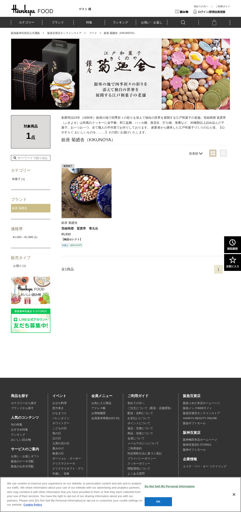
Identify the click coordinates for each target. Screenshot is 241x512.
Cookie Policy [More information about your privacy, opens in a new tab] (32, 504)
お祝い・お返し (152, 22)
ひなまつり (59, 413)
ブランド (58, 22)
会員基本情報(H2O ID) (105, 418)
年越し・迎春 (60, 473)
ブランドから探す (22, 408)
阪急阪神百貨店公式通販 (25, 33)
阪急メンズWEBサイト (197, 408)
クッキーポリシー (139, 463)
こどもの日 (59, 428)
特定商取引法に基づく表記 (145, 453)
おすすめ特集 (19, 429)
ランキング (120, 22)
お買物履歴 (98, 413)
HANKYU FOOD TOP (32, 10)
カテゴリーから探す (24, 403)
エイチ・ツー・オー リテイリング (204, 466)
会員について (136, 438)
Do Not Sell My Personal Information (170, 486)
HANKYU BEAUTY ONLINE (200, 418)
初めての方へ (201, 6)
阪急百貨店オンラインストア (64, 33)
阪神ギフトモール (194, 449)
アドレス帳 (98, 408)
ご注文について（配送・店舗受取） (150, 408)
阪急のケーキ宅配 (22, 461)
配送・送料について (140, 413)
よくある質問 (136, 473)
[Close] (234, 494)
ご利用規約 (135, 448)
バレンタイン (60, 418)
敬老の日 (58, 453)
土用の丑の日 (60, 443)
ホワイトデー (60, 423)
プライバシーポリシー (142, 458)
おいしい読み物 (21, 439)
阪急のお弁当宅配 (22, 466)
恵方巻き (58, 408)
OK (158, 501)
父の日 (56, 438)
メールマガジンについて (143, 443)
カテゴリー (26, 22)
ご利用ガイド (223, 6)
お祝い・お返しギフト (25, 456)
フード (93, 33)
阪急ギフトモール (194, 423)
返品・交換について (140, 428)
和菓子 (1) (18, 179)
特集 (89, 22)
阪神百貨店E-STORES (197, 444)
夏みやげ (58, 448)
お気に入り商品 (101, 403)
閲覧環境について (139, 468)
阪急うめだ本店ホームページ (201, 403)
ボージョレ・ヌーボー (66, 458)
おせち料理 (59, 403)
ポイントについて (139, 423)
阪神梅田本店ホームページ (200, 439)
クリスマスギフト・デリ (68, 468)
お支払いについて (139, 418)
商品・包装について (140, 433)
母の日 (56, 433)
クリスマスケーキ (63, 463)
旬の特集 (16, 424)
